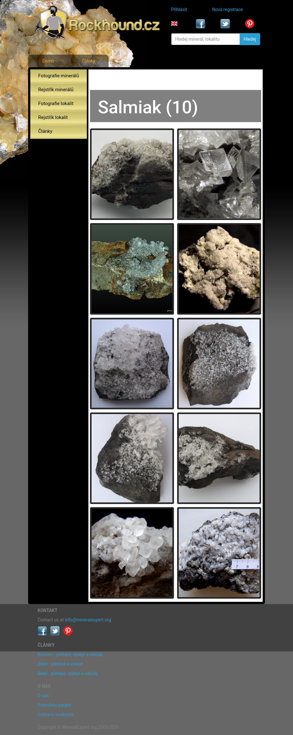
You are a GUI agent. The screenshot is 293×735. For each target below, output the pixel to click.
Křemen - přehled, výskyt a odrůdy (70, 654)
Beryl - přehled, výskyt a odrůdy (68, 673)
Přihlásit (179, 9)
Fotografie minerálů (58, 76)
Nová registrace (227, 9)
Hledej (250, 39)
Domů (48, 60)
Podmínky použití (54, 705)
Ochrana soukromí (56, 714)
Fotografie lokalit (56, 103)
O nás (43, 695)
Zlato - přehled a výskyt (60, 664)
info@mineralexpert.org (88, 619)
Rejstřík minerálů (55, 89)
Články (88, 60)
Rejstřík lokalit (53, 117)
